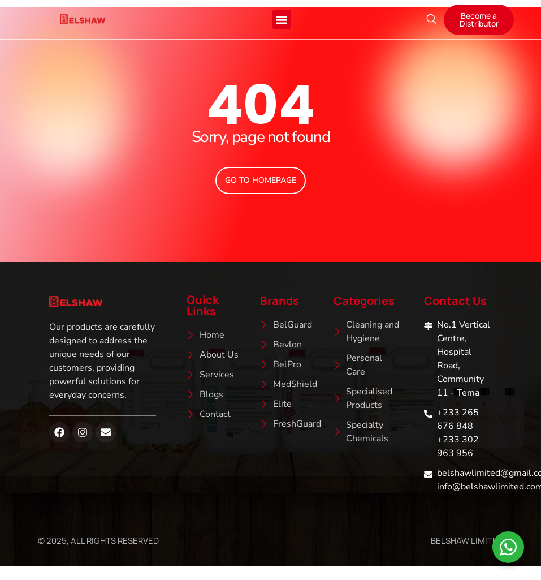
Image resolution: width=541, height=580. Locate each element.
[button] (281, 19)
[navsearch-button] (431, 19)
